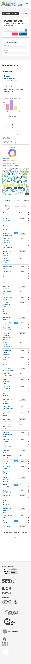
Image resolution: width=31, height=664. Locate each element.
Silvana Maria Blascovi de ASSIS (7, 528)
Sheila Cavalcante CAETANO (6, 520)
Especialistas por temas (10, 13)
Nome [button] (4, 230)
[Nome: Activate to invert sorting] (8, 232)
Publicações (22, 236)
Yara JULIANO (7, 544)
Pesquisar (23, 34)
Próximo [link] (24, 552)
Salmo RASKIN (7, 513)
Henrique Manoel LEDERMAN (6, 362)
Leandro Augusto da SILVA (6, 399)
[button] (27, 4)
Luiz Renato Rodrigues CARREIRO (6, 411)
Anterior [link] (14, 552)
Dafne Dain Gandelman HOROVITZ (6, 329)
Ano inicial (6, 45)
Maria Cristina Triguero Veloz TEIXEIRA (7, 431)
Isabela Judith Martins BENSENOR (7, 370)
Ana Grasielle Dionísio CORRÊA (7, 271)
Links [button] (20, 230)
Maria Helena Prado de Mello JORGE (7, 444)
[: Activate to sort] (16, 232)
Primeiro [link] (7, 552)
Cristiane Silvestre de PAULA (6, 322)
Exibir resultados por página (15, 223)
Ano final (6, 50)
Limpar (15, 34)
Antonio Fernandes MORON (6, 278)
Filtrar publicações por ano (12, 42)
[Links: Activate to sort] (22, 232)
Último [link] (15, 555)
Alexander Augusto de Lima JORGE (6, 258)
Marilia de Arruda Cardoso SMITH (7, 452)
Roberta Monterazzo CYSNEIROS (6, 497)
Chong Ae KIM (7, 289)
